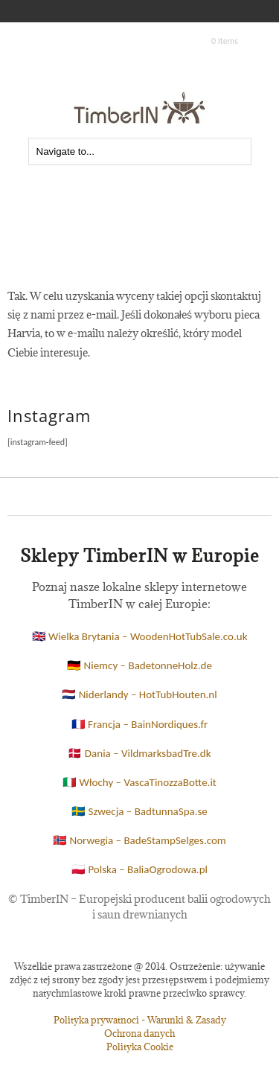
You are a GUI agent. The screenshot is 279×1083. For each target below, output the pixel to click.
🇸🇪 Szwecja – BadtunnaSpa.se (139, 811)
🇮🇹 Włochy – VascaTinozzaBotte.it (139, 782)
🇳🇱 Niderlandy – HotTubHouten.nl (139, 694)
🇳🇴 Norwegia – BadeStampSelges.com (139, 840)
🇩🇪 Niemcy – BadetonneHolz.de (139, 665)
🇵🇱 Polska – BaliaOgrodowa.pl (139, 869)
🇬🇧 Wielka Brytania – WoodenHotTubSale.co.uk (140, 636)
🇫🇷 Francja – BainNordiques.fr (139, 724)
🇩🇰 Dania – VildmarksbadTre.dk (139, 753)
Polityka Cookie (139, 1046)
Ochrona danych (139, 1033)
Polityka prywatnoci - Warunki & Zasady (140, 1020)
